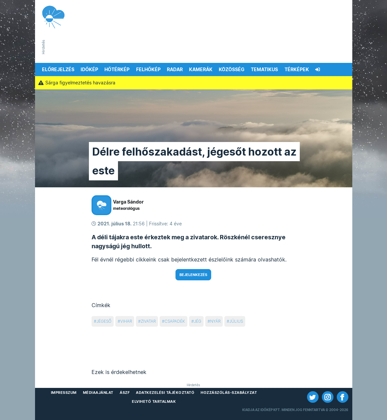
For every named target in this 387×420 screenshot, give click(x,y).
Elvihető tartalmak (154, 401)
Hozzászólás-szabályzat (229, 392)
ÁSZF (125, 392)
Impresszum (64, 392)
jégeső (104, 321)
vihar (126, 321)
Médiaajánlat (98, 392)
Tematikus (264, 69)
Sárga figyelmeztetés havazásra (77, 82)
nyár (215, 321)
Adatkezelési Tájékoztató (165, 392)
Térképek (297, 69)
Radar (175, 69)
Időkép (89, 69)
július (236, 321)
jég (197, 321)
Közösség (232, 69)
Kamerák (201, 69)
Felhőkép (148, 69)
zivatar (148, 321)
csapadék (175, 321)
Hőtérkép (117, 69)
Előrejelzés (58, 69)
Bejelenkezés (193, 274)
